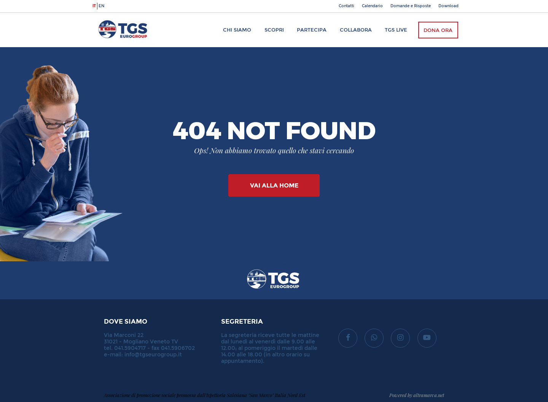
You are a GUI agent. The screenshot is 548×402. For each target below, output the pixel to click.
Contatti (346, 6)
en (101, 6)
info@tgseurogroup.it (153, 354)
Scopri (274, 30)
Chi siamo (237, 30)
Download (448, 6)
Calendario (372, 6)
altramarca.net (428, 395)
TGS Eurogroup (115, 16)
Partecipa (312, 30)
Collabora (356, 30)
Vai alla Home (274, 185)
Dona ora (438, 30)
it (94, 6)
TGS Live (396, 30)
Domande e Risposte (410, 6)
